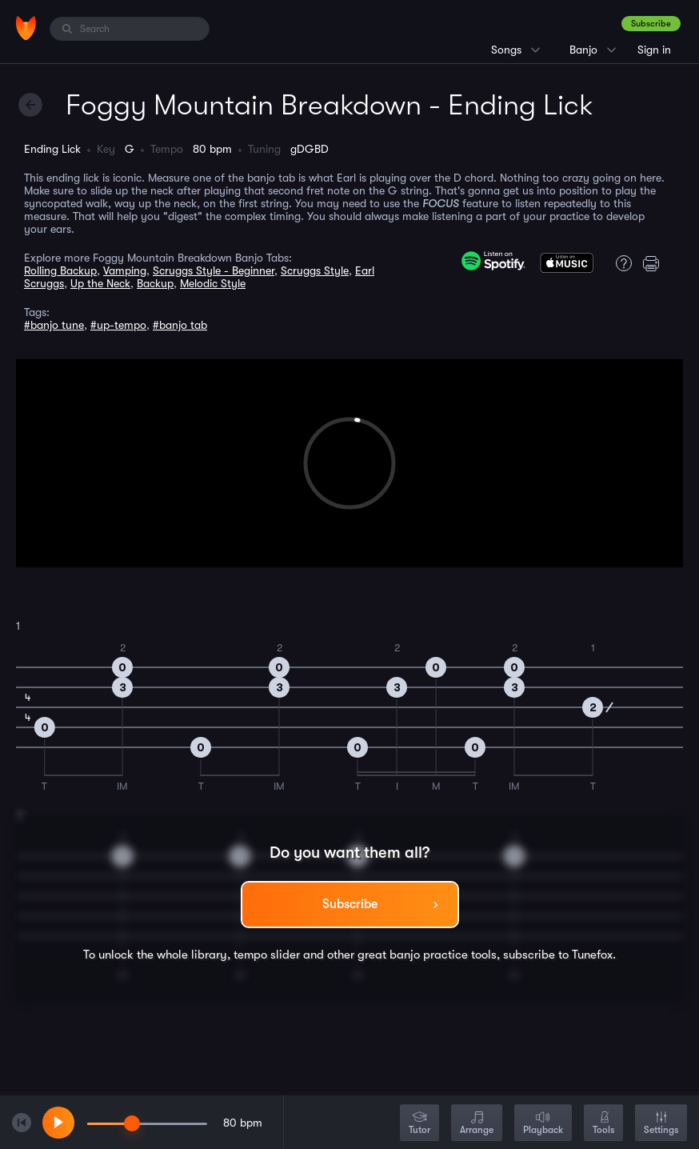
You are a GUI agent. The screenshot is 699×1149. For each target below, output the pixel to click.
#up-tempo (118, 324)
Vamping (124, 270)
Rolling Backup (60, 270)
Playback (543, 1123)
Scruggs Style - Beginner (213, 270)
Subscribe (651, 23)
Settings (661, 1123)
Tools (603, 1123)
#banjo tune (54, 324)
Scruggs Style (315, 270)
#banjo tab (180, 324)
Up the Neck (100, 283)
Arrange (476, 1123)
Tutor (419, 1123)
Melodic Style (213, 283)
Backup (155, 283)
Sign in (654, 49)
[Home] (26, 28)
